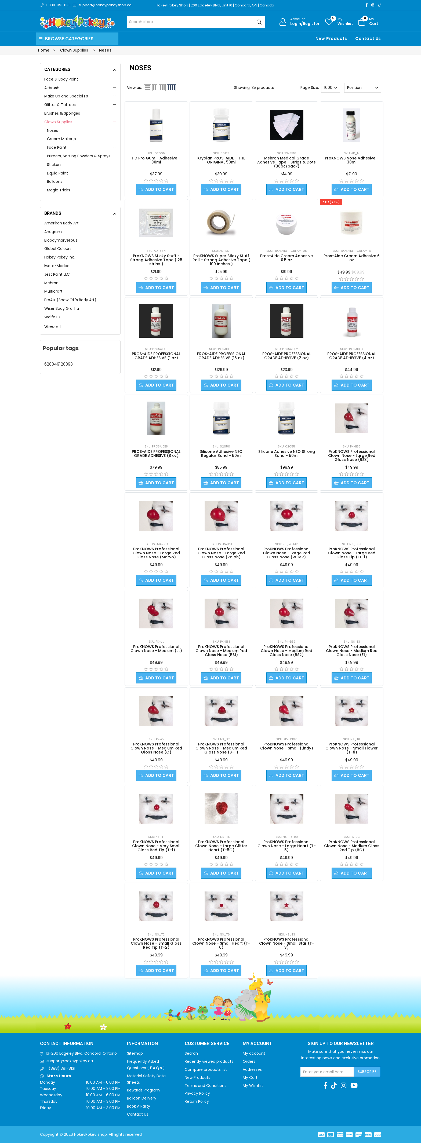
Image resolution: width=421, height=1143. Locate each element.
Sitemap (135, 1053)
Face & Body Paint (61, 79)
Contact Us (368, 38)
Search (191, 1053)
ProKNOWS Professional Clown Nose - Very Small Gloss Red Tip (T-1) (156, 846)
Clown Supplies (58, 122)
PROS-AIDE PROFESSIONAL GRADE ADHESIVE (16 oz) (221, 356)
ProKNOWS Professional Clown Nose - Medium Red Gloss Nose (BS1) (221, 650)
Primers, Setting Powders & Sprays (78, 156)
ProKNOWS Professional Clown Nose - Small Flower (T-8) (351, 748)
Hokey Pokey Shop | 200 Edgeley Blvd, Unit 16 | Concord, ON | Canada (215, 5)
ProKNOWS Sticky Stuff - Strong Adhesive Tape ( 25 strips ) (156, 260)
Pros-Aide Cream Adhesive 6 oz (352, 258)
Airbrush (51, 87)
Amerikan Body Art (61, 223)
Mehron (51, 283)
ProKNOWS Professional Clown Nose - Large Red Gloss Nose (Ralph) (221, 553)
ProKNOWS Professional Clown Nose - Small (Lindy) (286, 746)
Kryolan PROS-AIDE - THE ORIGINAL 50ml (221, 160)
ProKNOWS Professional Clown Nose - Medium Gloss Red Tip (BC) (351, 846)
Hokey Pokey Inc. (59, 257)
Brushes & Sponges (62, 113)
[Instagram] (372, 5)
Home (43, 50)
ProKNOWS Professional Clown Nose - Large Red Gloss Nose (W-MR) (286, 553)
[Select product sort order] (362, 88)
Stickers (54, 164)
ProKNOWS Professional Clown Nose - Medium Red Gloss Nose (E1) (352, 650)
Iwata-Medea (57, 265)
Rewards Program (143, 1090)
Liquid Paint (57, 173)
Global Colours (57, 248)
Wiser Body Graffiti (61, 308)
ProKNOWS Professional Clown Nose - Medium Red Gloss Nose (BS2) (286, 650)
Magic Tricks (58, 190)
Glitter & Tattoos (60, 104)
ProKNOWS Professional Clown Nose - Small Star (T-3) (286, 943)
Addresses (252, 1069)
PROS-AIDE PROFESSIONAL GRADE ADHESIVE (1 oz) (156, 356)
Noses (52, 130)
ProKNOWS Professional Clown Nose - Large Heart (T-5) (286, 846)
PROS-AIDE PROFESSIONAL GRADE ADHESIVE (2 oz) (286, 356)
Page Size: (309, 87)
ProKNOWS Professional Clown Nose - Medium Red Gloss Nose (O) (156, 748)
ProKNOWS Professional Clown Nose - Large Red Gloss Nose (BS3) (351, 455)
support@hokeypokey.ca (69, 1061)
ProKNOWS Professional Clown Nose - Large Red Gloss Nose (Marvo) (156, 553)
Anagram (53, 231)
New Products (331, 38)
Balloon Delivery (141, 1098)
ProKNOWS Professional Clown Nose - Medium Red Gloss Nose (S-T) (221, 748)
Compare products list (206, 1069)
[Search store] (196, 22)
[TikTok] (379, 5)
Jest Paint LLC (57, 274)
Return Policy (197, 1101)
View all (52, 327)
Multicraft (53, 291)
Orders (249, 1061)
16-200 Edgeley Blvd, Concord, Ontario (81, 1053)
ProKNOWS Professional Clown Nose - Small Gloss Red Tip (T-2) (156, 943)
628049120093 (58, 364)
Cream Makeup (61, 138)
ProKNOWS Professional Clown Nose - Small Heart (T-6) (221, 943)
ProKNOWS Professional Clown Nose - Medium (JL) (156, 648)
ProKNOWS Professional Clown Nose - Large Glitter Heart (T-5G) (221, 846)
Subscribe (367, 1071)
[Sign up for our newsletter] (327, 1072)
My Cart (250, 1077)
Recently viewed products (209, 1061)
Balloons (54, 181)
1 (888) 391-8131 (60, 1068)
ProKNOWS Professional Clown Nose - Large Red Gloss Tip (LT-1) (351, 553)
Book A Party (138, 1106)
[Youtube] (354, 1085)
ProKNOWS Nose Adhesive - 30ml (352, 160)
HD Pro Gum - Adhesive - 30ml (156, 160)
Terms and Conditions (205, 1085)
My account (254, 1053)
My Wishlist (253, 1085)
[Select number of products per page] (330, 88)
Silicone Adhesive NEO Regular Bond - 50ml (221, 453)
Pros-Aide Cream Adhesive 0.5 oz (286, 258)
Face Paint (57, 147)
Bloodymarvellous (60, 240)
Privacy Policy (197, 1093)
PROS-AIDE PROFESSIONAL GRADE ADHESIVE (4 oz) (351, 356)
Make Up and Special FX (66, 96)
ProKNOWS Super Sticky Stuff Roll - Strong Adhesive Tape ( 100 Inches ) (221, 260)
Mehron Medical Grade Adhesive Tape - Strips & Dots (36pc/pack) (286, 162)
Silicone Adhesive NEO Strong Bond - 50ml (286, 453)
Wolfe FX (52, 317)
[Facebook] (367, 5)
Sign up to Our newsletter (341, 1043)
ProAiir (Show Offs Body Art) (70, 300)
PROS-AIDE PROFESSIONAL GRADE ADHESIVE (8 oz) (156, 453)
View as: (134, 87)
